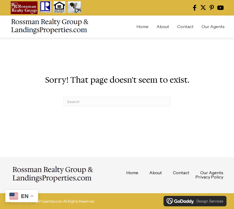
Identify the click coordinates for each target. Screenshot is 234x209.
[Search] (117, 101)
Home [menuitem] (132, 172)
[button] (195, 8)
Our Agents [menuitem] (211, 172)
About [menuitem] (155, 172)
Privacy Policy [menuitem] (209, 177)
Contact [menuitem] (181, 172)
